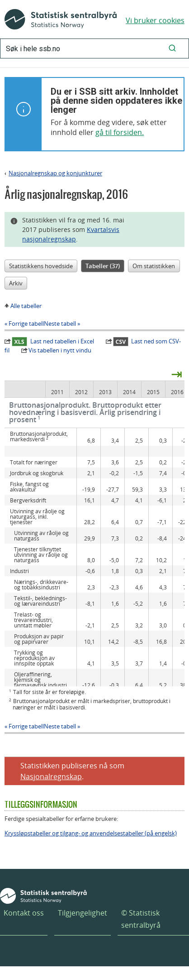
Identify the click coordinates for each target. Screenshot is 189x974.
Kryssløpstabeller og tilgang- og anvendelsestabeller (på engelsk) (91, 833)
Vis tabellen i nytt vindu (59, 350)
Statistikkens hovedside (41, 266)
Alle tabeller (26, 306)
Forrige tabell (26, 323)
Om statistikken (153, 266)
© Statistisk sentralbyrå (141, 919)
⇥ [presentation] (176, 374)
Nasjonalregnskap (51, 776)
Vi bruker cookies (155, 20)
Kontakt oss (24, 913)
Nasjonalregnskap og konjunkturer (55, 173)
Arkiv (16, 283)
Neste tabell (60, 323)
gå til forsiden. (119, 132)
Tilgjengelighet (82, 913)
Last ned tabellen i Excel (53, 341)
